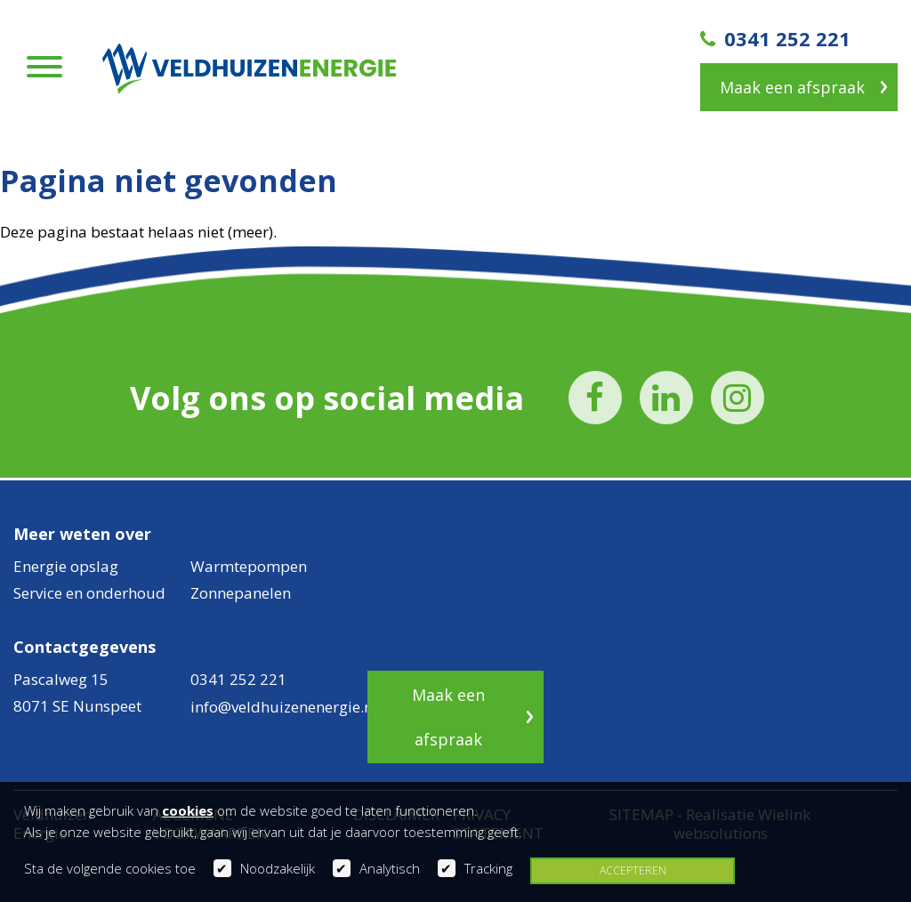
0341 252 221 (775, 38)
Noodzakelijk (277, 868)
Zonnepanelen (240, 593)
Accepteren (633, 870)
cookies (188, 810)
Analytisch (389, 868)
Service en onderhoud (89, 593)
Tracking (488, 868)
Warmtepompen (248, 566)
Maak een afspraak (792, 87)
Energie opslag (65, 566)
